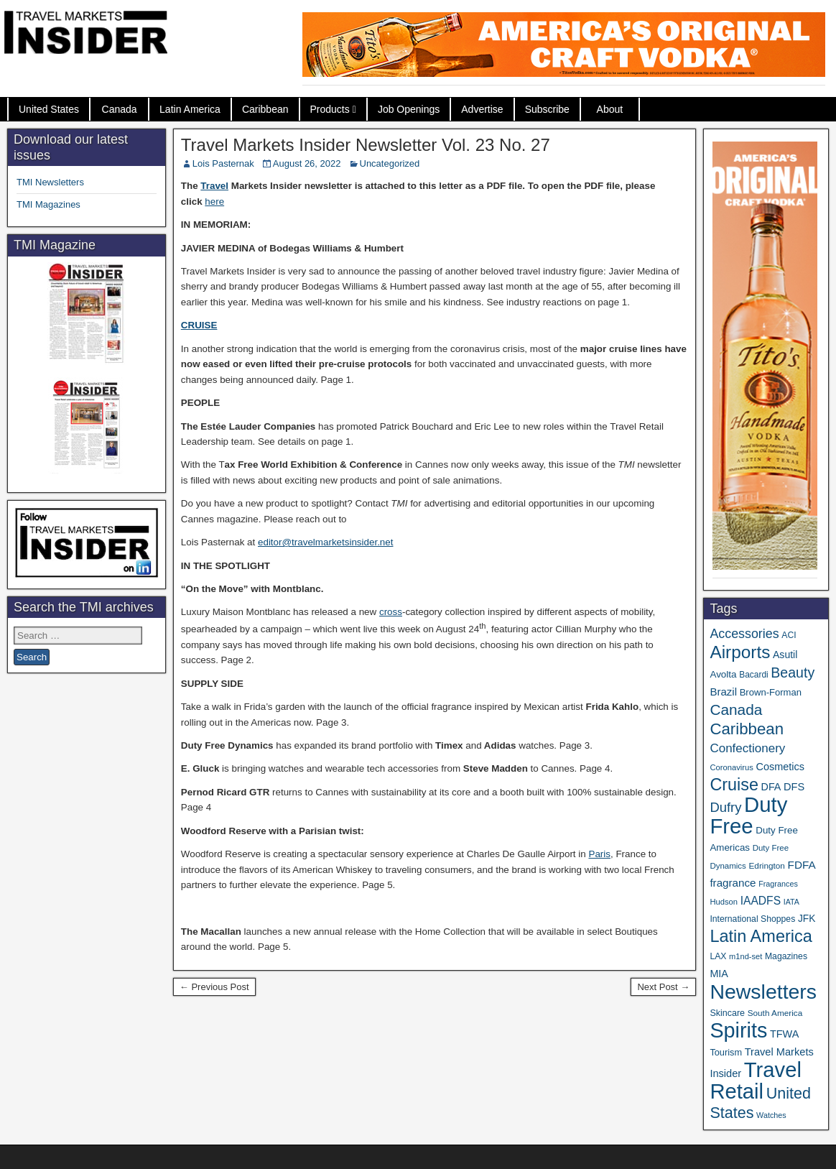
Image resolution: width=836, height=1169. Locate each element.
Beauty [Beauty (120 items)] (792, 672)
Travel (214, 185)
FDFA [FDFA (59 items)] (802, 865)
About (610, 109)
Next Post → (663, 986)
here (214, 201)
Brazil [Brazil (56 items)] (723, 691)
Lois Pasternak (223, 163)
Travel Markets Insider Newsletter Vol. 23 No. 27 (365, 144)
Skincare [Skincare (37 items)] (727, 1013)
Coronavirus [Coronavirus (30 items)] (731, 767)
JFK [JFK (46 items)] (806, 918)
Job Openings (409, 109)
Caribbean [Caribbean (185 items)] (747, 729)
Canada (119, 109)
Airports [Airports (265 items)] (740, 652)
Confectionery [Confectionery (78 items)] (747, 748)
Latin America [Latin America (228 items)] (761, 936)
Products (330, 109)
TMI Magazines (48, 204)
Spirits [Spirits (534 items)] (738, 1030)
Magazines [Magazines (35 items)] (786, 956)
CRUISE (199, 325)
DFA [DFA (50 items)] (771, 787)
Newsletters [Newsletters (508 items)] (763, 991)
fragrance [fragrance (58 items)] (733, 883)
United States (49, 109)
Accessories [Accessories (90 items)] (744, 634)
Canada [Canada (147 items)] (736, 709)
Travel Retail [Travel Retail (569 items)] (756, 1080)
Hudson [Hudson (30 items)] (724, 901)
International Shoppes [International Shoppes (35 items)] (752, 919)
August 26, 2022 (307, 163)
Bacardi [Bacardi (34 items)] (753, 675)
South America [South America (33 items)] (775, 1012)
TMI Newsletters (50, 182)
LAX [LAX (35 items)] (718, 956)
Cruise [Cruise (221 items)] (734, 784)
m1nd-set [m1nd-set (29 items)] (745, 956)
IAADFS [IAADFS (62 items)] (760, 901)
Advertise (482, 109)
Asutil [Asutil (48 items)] (785, 654)
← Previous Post (214, 986)
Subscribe (547, 109)
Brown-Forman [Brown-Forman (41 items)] (771, 692)
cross (390, 611)
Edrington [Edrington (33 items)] (766, 865)
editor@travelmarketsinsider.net (326, 542)
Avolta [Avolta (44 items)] (723, 674)
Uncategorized (390, 163)
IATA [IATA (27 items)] (791, 901)
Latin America (189, 109)
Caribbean (265, 109)
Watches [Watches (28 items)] (771, 1115)
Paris (599, 854)
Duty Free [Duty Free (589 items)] (748, 815)
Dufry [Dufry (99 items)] (725, 807)
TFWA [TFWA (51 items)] (784, 1034)
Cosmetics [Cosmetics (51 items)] (780, 766)
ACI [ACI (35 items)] (788, 635)
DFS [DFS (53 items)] (794, 787)
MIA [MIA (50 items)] (719, 973)
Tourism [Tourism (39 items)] (726, 1052)
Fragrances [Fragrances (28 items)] (778, 883)
